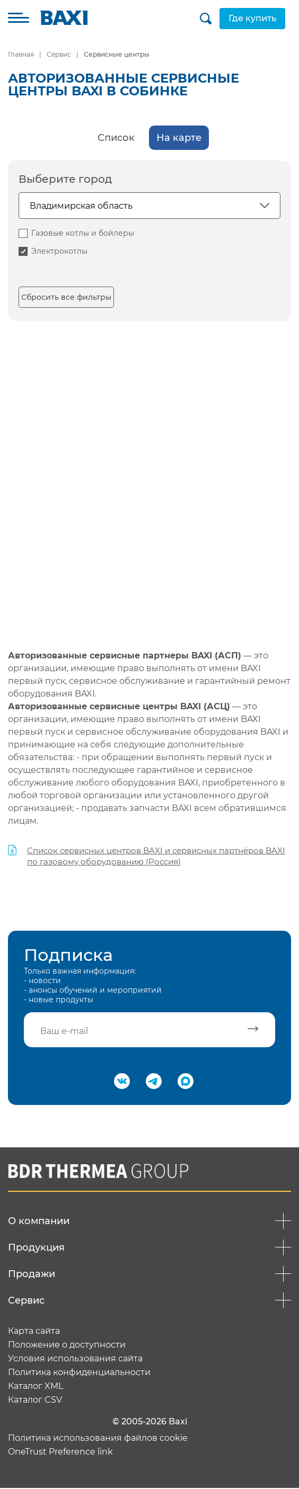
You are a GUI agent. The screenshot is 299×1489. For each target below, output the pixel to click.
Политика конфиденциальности (79, 1373)
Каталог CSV (35, 1401)
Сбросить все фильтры (66, 297)
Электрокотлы (59, 251)
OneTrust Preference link (60, 1453)
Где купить (245, 18)
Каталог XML (35, 1387)
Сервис (59, 54)
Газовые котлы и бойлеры (82, 233)
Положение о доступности (67, 1346)
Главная (21, 54)
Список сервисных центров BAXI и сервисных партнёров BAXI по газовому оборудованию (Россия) (156, 856)
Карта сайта (34, 1332)
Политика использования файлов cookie (98, 1439)
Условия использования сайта (75, 1360)
